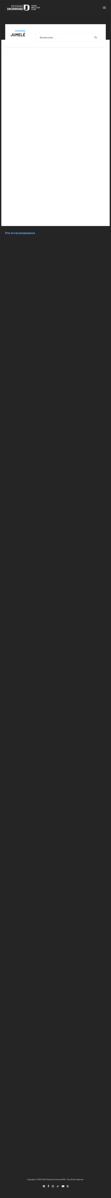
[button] (104, 7)
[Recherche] (68, 37)
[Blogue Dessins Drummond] (23, 8)
